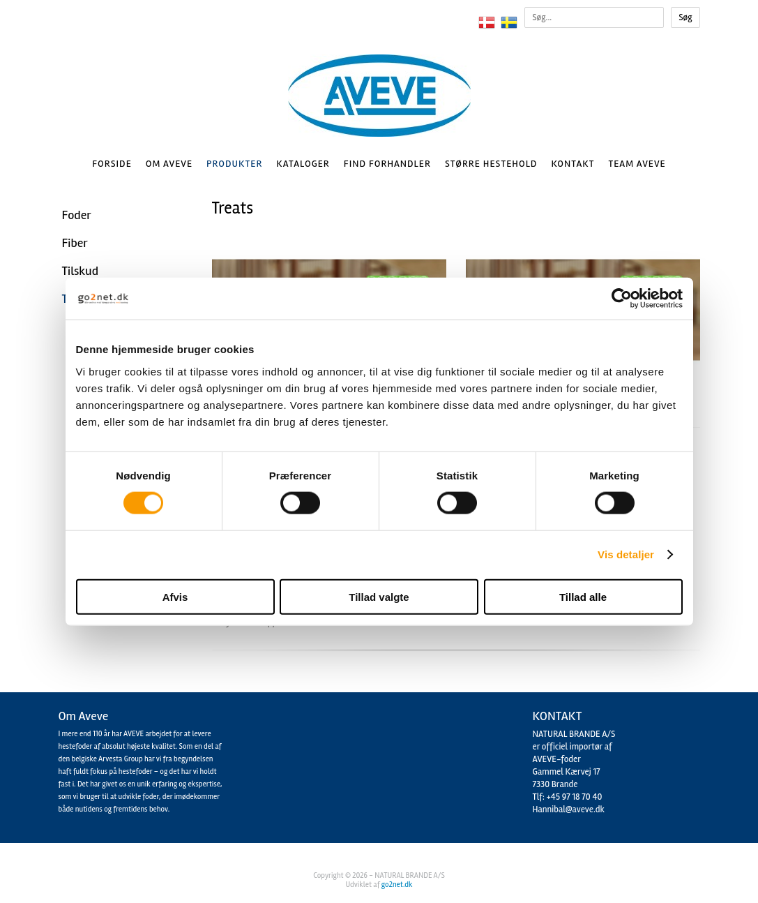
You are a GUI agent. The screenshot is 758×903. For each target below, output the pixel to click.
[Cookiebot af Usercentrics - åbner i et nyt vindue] (622, 298)
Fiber (75, 243)
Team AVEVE (636, 164)
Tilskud (80, 270)
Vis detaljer (626, 554)
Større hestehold (491, 164)
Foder (76, 215)
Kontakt (572, 164)
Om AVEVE (169, 164)
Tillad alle (583, 596)
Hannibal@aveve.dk (569, 809)
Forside (112, 164)
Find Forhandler (387, 164)
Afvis (175, 596)
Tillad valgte (379, 596)
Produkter (234, 164)
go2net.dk (397, 884)
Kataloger (302, 164)
